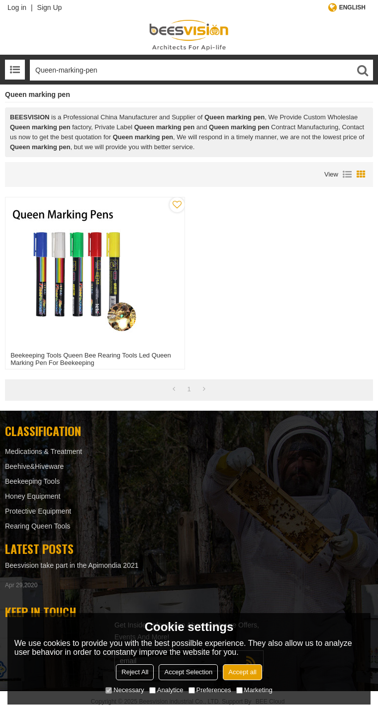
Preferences (210, 690)
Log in (16, 7)
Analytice (166, 690)
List (347, 174)
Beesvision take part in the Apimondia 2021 (72, 565)
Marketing (254, 690)
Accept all (242, 672)
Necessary (124, 690)
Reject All (134, 672)
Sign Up (49, 7)
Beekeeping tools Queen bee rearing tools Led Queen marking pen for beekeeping (90, 359)
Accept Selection (188, 672)
